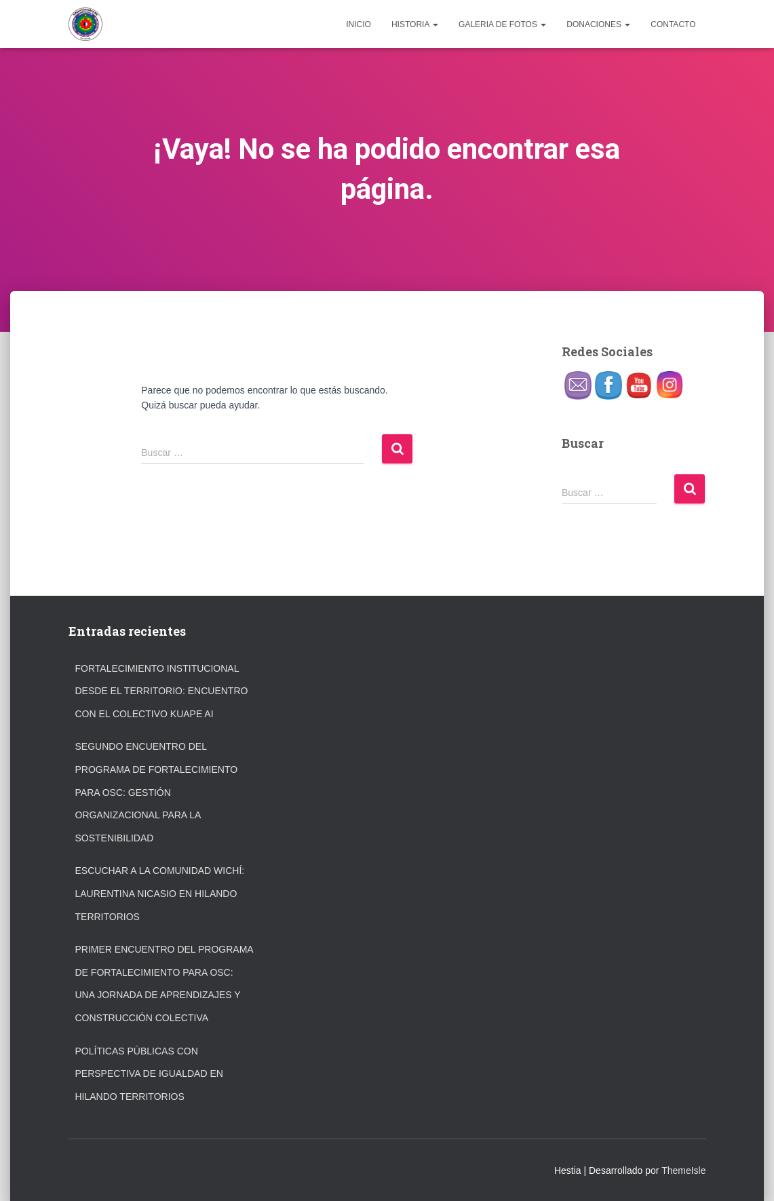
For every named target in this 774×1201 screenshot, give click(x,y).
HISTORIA (414, 24)
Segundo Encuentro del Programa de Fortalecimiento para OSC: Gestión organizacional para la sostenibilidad (156, 792)
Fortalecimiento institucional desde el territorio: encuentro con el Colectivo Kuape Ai (161, 691)
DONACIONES (598, 24)
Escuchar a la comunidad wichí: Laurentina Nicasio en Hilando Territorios (160, 893)
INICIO (358, 24)
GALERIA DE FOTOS (502, 24)
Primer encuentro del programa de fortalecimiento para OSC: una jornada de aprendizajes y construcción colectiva (164, 983)
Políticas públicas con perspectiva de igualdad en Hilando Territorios (149, 1074)
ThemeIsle (683, 1170)
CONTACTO (673, 24)
